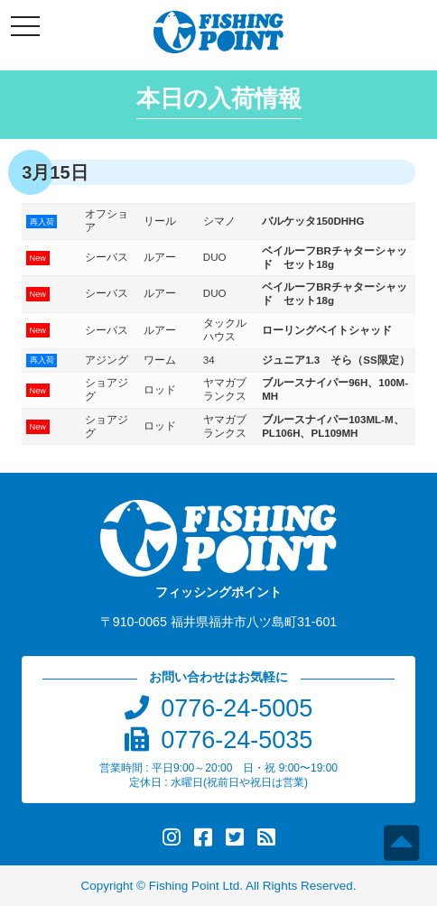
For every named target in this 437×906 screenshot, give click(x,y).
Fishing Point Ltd (194, 885)
